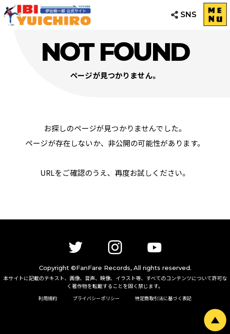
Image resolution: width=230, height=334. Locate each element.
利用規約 (48, 298)
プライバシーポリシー (96, 298)
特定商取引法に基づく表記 (163, 298)
